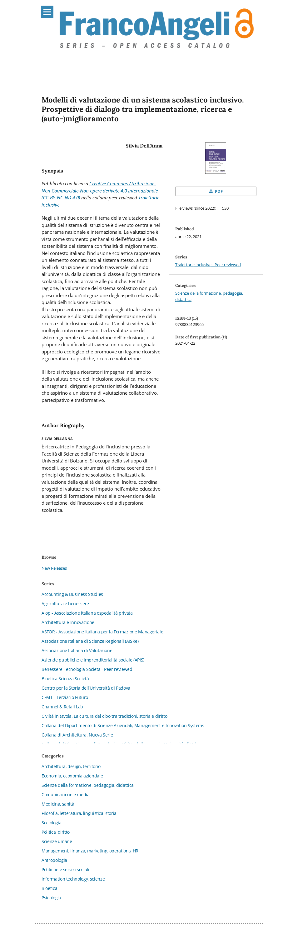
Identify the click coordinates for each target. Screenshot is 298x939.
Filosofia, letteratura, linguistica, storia (79, 813)
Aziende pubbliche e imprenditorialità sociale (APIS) (93, 660)
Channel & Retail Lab (62, 707)
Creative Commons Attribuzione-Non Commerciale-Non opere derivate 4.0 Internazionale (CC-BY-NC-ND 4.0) (100, 190)
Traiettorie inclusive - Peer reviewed (208, 264)
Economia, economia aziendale (72, 776)
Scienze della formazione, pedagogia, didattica (88, 785)
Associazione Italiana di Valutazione (77, 650)
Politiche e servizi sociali (65, 869)
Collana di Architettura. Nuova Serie (77, 735)
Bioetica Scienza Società (65, 679)
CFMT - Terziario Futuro (65, 697)
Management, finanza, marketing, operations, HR (90, 851)
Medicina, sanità (58, 804)
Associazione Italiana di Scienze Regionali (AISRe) (90, 641)
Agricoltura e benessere (65, 604)
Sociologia (52, 823)
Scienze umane (57, 841)
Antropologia (54, 860)
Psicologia (51, 898)
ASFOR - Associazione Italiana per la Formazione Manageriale (102, 632)
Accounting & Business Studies (72, 594)
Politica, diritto (56, 832)
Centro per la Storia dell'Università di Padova (86, 688)
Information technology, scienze (73, 879)
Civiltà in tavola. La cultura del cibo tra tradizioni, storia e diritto (104, 716)
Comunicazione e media (66, 794)
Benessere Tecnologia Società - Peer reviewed (87, 669)
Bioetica (49, 888)
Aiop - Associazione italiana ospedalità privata (87, 613)
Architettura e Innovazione (68, 622)
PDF (218, 191)
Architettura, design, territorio (71, 766)
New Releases (54, 568)
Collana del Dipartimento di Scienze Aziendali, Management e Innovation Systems (123, 725)
